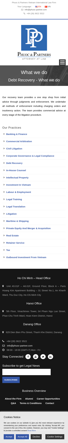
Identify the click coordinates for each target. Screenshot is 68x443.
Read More (31, 430)
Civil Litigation (14, 148)
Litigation (11, 213)
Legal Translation (15, 206)
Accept (9, 436)
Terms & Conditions (31, 403)
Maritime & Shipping (17, 221)
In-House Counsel (16, 170)
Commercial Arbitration (19, 141)
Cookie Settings (54, 436)
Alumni (29, 398)
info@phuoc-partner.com (36, 9)
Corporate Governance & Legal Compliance (30, 156)
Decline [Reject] (36, 436)
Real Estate (12, 235)
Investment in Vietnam (18, 184)
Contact (49, 403)
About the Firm (13, 398)
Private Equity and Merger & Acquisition (28, 228)
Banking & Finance (16, 134)
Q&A (13, 403)
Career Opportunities (48, 398)
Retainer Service (15, 242)
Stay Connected (12, 356)
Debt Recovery (14, 163)
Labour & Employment (18, 192)
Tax (8, 250)
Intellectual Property (17, 177)
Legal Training (14, 199)
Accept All (22, 436)
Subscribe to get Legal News (21, 365)
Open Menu (62, 62)
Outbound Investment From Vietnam (26, 257)
